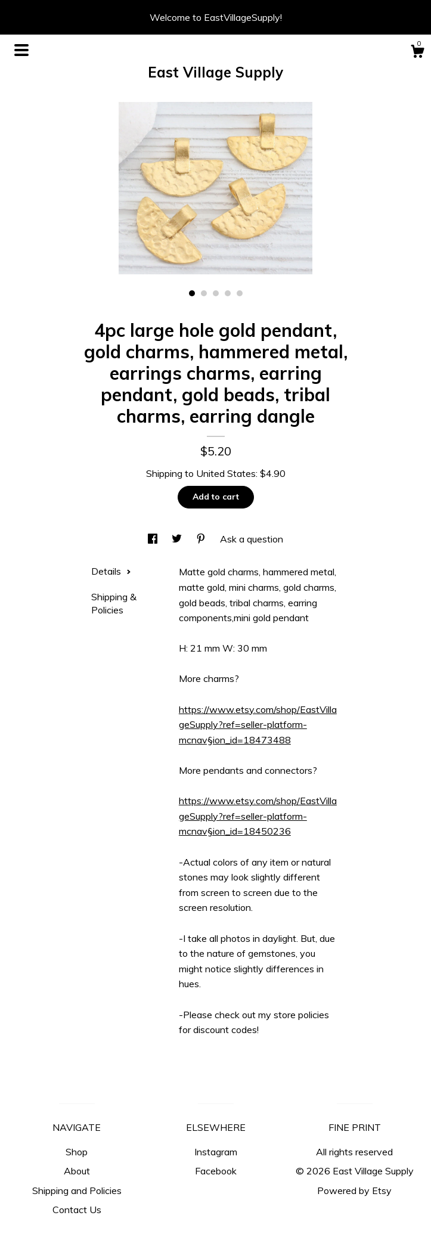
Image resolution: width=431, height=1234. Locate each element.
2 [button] (204, 293)
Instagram (215, 1152)
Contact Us (76, 1210)
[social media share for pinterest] (202, 539)
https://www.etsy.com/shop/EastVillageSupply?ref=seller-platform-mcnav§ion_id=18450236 (258, 816)
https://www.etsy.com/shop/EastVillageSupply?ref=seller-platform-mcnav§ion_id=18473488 (258, 724)
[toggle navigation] (21, 50)
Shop (77, 1152)
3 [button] (216, 293)
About (77, 1171)
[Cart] (417, 53)
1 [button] (192, 293)
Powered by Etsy (354, 1190)
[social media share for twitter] (178, 539)
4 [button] (228, 293)
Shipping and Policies (77, 1190)
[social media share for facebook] (154, 539)
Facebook (216, 1171)
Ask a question (251, 539)
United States (226, 473)
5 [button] (240, 293)
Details (111, 571)
